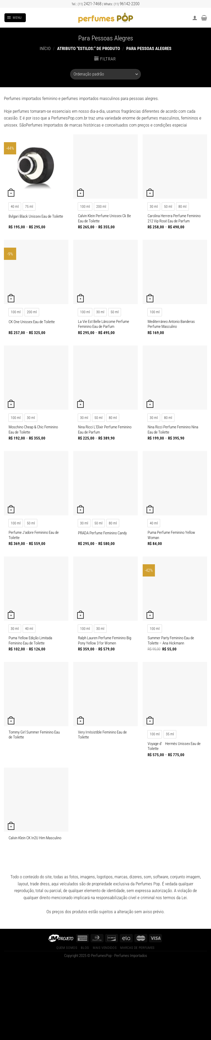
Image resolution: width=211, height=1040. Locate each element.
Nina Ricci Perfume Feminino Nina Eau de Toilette (173, 430)
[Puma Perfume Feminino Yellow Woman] (175, 483)
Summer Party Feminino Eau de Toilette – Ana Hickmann (171, 641)
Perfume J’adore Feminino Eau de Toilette (34, 535)
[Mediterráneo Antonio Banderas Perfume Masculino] (175, 272)
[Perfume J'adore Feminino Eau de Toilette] (36, 483)
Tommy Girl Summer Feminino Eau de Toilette (34, 735)
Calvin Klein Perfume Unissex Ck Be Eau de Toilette (104, 218)
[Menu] (15, 17)
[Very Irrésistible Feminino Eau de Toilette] (105, 694)
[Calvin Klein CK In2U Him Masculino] (36, 800)
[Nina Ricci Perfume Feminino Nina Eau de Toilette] (175, 378)
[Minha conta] (194, 17)
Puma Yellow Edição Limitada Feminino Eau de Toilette (30, 641)
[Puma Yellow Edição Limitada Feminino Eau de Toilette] (36, 588)
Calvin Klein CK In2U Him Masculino (35, 838)
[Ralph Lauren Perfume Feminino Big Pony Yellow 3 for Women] (105, 588)
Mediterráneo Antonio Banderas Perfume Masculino (171, 324)
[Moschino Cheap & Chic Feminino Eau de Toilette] (36, 378)
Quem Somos (66, 948)
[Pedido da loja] (105, 74)
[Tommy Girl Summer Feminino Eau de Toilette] (36, 694)
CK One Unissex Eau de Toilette (32, 321)
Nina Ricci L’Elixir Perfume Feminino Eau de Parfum (104, 430)
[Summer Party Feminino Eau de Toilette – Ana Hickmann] (175, 588)
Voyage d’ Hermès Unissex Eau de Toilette (174, 746)
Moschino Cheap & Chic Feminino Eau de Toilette (33, 430)
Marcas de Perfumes (137, 948)
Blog (85, 948)
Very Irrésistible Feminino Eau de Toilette (102, 735)
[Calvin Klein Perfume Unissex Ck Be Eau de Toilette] (105, 166)
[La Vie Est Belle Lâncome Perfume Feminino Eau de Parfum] (105, 272)
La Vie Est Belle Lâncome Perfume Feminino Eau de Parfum (103, 324)
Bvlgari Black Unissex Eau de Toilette (36, 216)
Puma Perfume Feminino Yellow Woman (171, 535)
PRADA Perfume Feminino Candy (102, 533)
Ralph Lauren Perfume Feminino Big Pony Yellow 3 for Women (104, 641)
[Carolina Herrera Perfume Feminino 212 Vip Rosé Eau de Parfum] (175, 166)
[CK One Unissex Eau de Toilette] (36, 272)
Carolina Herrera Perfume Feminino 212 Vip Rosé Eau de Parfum (174, 218)
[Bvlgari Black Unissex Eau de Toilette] (36, 166)
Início (45, 48)
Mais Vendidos (105, 948)
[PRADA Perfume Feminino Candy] (105, 483)
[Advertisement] (105, 1001)
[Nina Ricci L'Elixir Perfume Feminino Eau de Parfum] (105, 378)
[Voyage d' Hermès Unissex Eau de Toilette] (175, 694)
